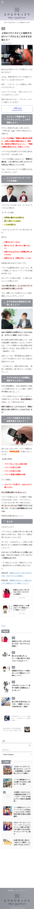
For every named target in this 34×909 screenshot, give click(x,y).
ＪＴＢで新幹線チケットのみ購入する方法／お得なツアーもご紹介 (22, 782)
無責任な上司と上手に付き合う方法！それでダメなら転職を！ (21, 643)
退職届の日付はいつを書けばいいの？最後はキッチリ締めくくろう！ (21, 673)
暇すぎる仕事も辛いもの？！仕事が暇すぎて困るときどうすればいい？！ (21, 658)
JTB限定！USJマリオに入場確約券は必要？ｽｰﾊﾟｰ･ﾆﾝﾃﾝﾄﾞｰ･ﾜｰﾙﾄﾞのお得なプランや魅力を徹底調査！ (22, 796)
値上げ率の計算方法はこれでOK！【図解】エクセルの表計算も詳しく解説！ (21, 704)
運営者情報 (10, 856)
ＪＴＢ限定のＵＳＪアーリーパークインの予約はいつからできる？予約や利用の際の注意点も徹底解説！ (22, 812)
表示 (19, 108)
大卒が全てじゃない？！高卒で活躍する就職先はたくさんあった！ (21, 688)
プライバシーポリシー (20, 856)
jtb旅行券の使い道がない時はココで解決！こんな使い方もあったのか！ (22, 842)
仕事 (4, 626)
